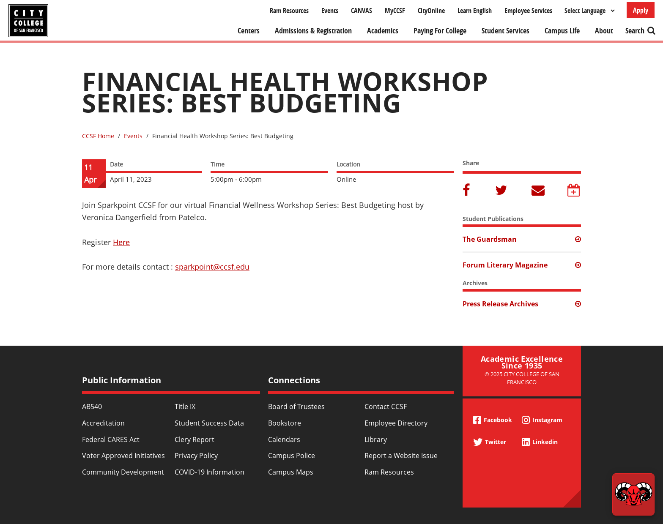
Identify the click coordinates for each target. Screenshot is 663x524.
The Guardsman (490, 239)
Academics (382, 30)
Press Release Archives (500, 303)
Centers (249, 30)
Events (329, 10)
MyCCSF (395, 10)
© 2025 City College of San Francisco (522, 378)
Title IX (185, 406)
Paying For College (440, 30)
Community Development (123, 472)
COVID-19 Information (209, 472)
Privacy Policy (196, 455)
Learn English (475, 10)
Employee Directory (395, 423)
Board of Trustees (296, 406)
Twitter (502, 190)
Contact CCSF (385, 406)
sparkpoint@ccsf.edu (212, 267)
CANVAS (361, 10)
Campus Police (291, 455)
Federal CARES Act (111, 439)
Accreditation (103, 423)
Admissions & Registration (313, 30)
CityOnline (431, 10)
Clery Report (194, 439)
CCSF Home (98, 136)
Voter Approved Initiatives (123, 455)
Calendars (284, 439)
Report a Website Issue (401, 455)
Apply (640, 10)
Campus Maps (290, 472)
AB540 (92, 406)
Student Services (505, 30)
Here (121, 242)
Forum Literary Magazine (505, 265)
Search (634, 30)
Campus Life (562, 30)
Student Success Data (209, 423)
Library (375, 439)
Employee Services (528, 10)
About (604, 30)
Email (538, 190)
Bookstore (284, 423)
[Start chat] (633, 494)
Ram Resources (289, 10)
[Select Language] (589, 10)
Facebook (468, 190)
